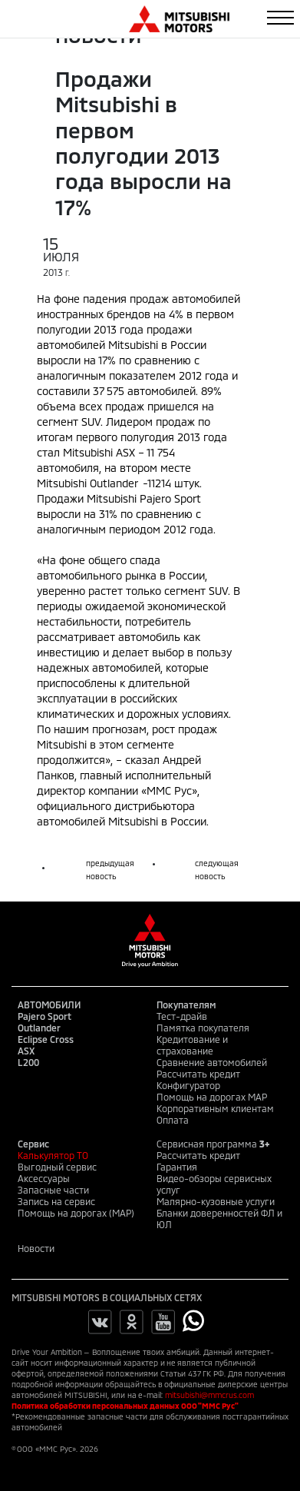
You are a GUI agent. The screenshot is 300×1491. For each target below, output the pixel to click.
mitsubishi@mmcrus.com (209, 1395)
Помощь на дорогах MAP (212, 1096)
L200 (28, 1062)
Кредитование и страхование (192, 1045)
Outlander (39, 1027)
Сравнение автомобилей (212, 1062)
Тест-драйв (182, 1016)
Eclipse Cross (46, 1039)
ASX (26, 1050)
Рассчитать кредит (198, 1073)
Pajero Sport (44, 1016)
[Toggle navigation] (280, 17)
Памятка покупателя (203, 1027)
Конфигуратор (188, 1085)
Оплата (173, 1119)
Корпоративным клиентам (215, 1108)
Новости (36, 1248)
